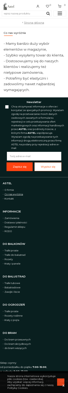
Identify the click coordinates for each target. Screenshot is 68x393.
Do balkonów (14, 244)
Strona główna (34, 22)
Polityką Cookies (17, 387)
